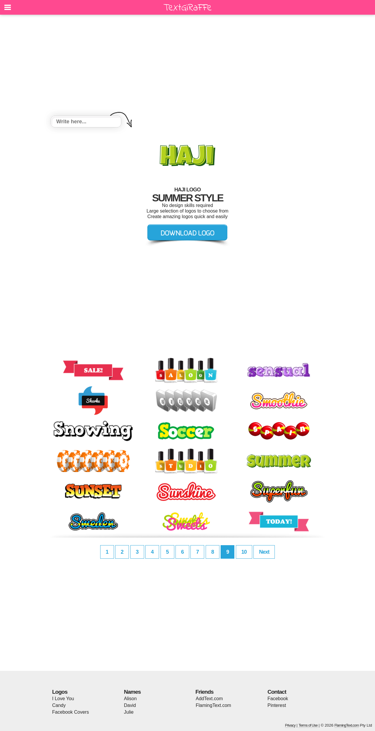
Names (132, 692)
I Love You (63, 698)
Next (264, 552)
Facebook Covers (70, 712)
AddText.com (209, 698)
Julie (129, 712)
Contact (276, 692)
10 (244, 552)
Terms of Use (308, 725)
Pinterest (276, 705)
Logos (59, 692)
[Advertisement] (187, 66)
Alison (130, 698)
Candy (59, 705)
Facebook (277, 698)
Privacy (290, 725)
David (130, 705)
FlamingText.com (213, 705)
